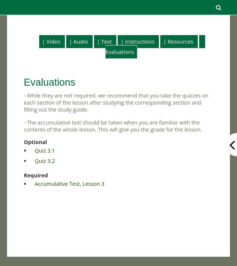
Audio (81, 41)
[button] (218, 7)
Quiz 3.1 (45, 150)
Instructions (139, 41)
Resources (180, 41)
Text (106, 41)
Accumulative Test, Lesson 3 (69, 183)
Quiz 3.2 (45, 160)
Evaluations (120, 51)
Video (53, 41)
